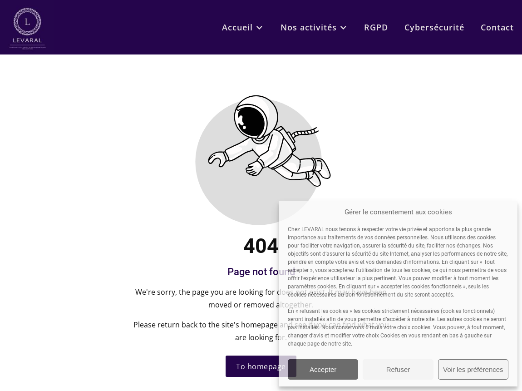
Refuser (398, 369)
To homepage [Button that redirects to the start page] (261, 366)
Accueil (243, 27)
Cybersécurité (434, 27)
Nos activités (314, 27)
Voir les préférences (473, 369)
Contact (497, 27)
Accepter (323, 369)
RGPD (376, 27)
